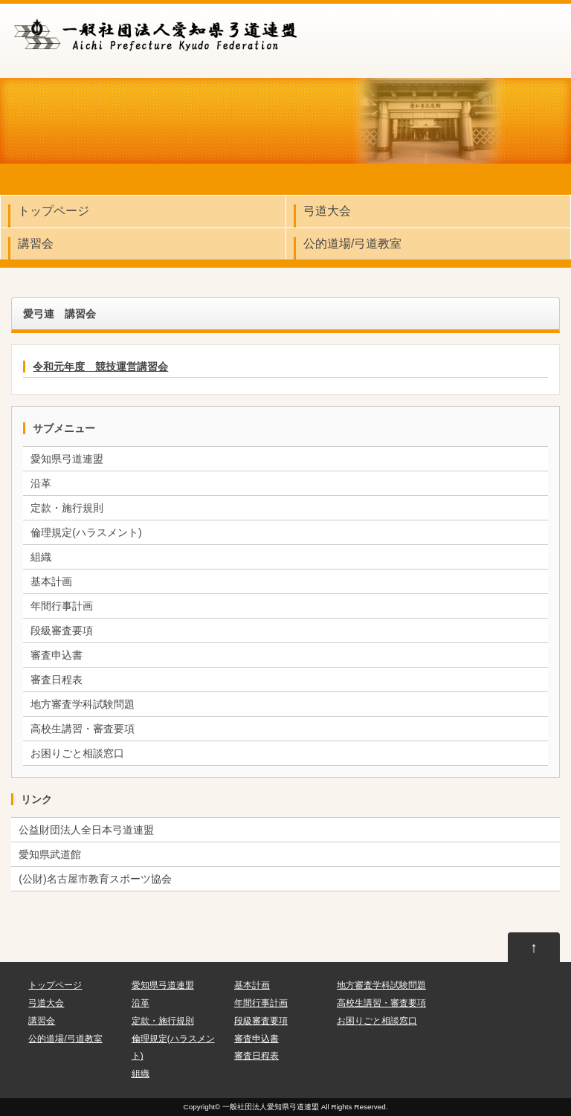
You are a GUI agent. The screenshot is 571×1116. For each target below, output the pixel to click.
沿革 (40, 483)
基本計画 (51, 581)
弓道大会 (327, 210)
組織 (40, 557)
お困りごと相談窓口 (77, 753)
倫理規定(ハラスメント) (85, 532)
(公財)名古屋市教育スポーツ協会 (95, 879)
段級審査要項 (61, 630)
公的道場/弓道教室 (352, 243)
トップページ (53, 210)
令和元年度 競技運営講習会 (100, 366)
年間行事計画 (61, 606)
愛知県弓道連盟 (66, 459)
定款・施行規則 (66, 508)
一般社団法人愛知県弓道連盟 (270, 1107)
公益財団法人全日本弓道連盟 (86, 830)
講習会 (36, 243)
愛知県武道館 (50, 854)
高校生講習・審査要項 (82, 729)
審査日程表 (56, 680)
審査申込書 (56, 655)
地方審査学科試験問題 (82, 704)
